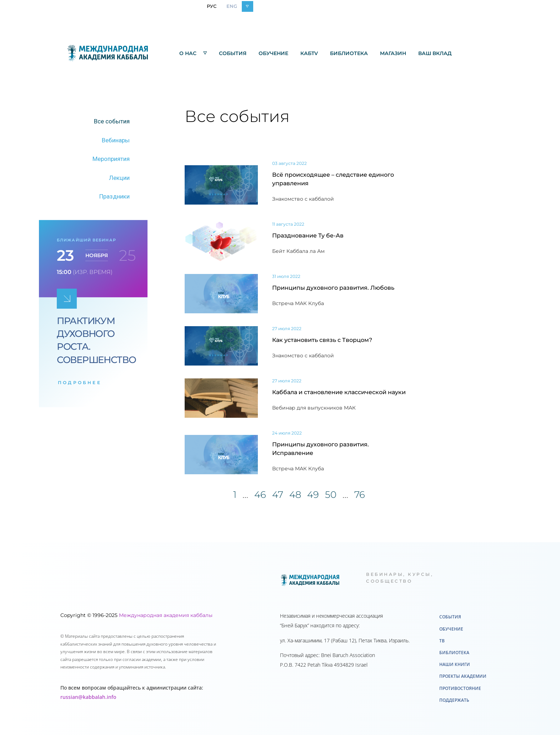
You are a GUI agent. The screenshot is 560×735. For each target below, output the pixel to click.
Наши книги (454, 664)
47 (277, 494)
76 (359, 494)
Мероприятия (111, 158)
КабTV (309, 53)
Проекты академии (462, 676)
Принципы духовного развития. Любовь (333, 287)
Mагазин (393, 53)
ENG (231, 6)
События (232, 53)
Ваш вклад (434, 53)
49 (313, 494)
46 (260, 494)
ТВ (442, 641)
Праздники (114, 196)
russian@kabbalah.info (88, 697)
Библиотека (349, 53)
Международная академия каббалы (165, 615)
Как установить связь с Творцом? (322, 340)
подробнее (79, 382)
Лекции (119, 177)
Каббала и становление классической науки (339, 392)
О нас (193, 53)
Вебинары (116, 140)
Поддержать (454, 700)
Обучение (273, 53)
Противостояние (460, 688)
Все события (112, 121)
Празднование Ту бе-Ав (308, 235)
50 (330, 494)
